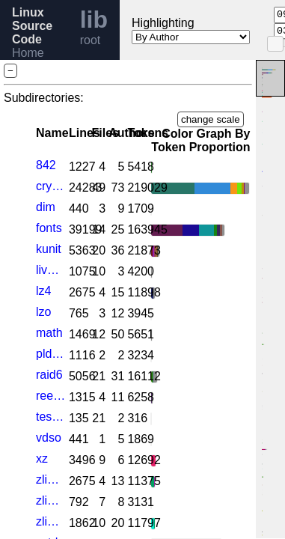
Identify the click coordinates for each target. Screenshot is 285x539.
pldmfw (51, 353)
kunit (48, 249)
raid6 (49, 374)
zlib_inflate (51, 521)
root (90, 40)
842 (46, 165)
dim (45, 207)
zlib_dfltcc (51, 500)
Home (28, 52)
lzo (43, 311)
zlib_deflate (51, 479)
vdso (48, 437)
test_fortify (51, 416)
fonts (49, 228)
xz (42, 458)
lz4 (43, 290)
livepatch (51, 270)
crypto (51, 186)
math (49, 332)
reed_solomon (51, 395)
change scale (210, 119)
